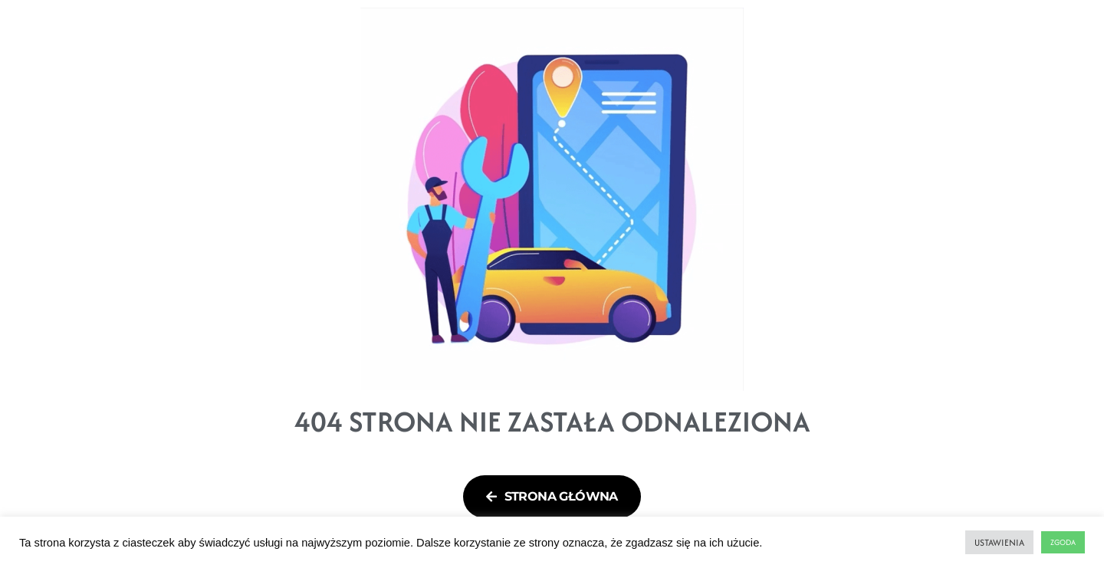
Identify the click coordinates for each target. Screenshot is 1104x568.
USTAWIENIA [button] (999, 542)
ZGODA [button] (1063, 542)
